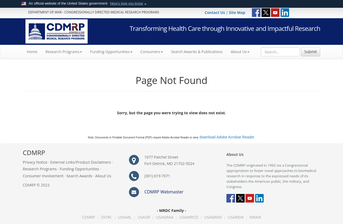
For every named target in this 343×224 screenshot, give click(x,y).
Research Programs (40, 168)
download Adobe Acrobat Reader (226, 137)
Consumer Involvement (43, 175)
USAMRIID (213, 217)
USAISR (143, 217)
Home (34, 51)
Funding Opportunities (79, 168)
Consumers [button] (151, 51)
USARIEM (236, 217)
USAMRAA (165, 217)
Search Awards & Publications (197, 51)
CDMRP (88, 217)
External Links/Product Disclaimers (80, 162)
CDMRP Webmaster (164, 192)
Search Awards (79, 175)
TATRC (106, 217)
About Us (240, 51)
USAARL (125, 217)
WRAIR (255, 217)
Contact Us (215, 12)
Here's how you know (126, 3)
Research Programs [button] (64, 51)
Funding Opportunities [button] (111, 51)
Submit (310, 51)
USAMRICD (188, 217)
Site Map (237, 12)
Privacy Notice (35, 162)
